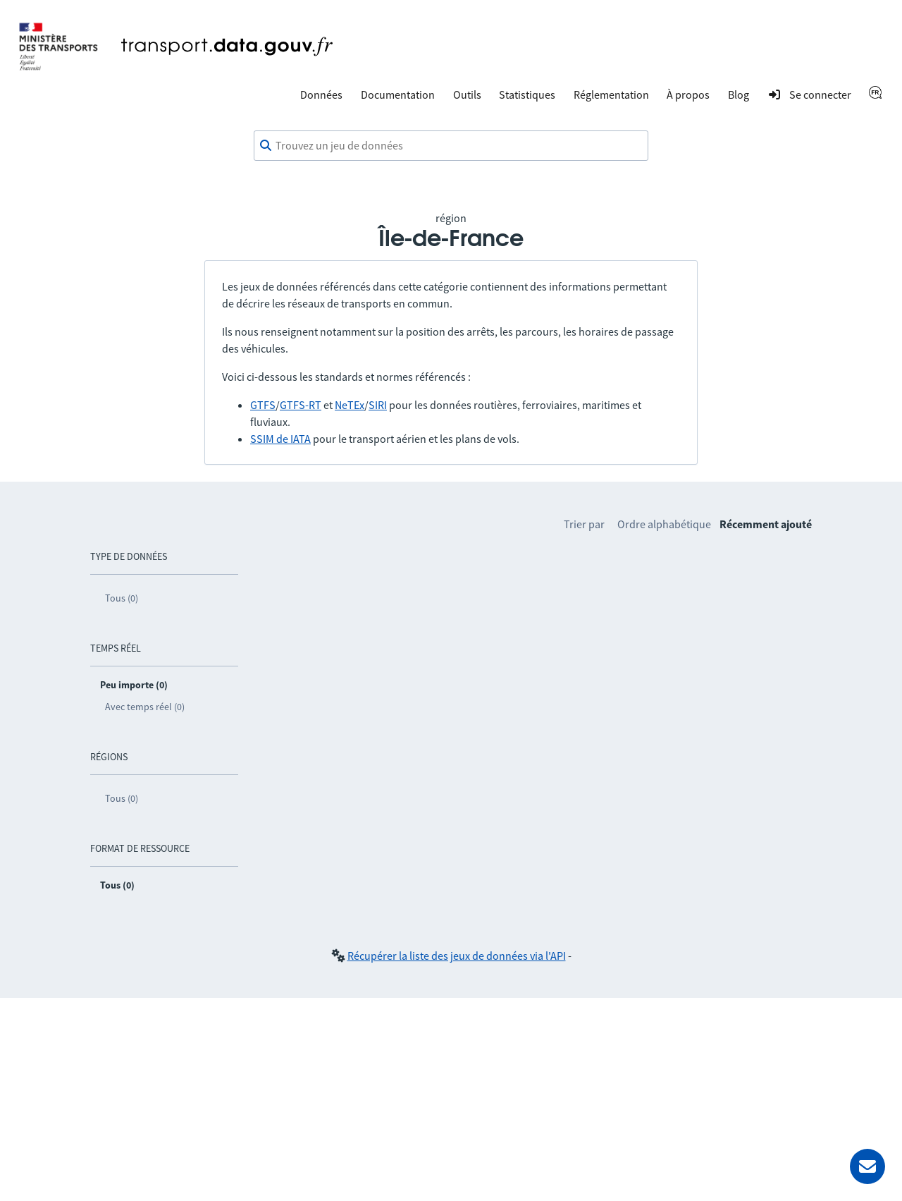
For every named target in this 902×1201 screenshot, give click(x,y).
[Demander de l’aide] (867, 1166)
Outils (467, 94)
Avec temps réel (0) (145, 706)
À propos (688, 94)
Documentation (398, 94)
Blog (738, 94)
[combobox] (451, 145)
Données (321, 94)
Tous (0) (121, 598)
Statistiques (527, 94)
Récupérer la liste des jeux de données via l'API (456, 956)
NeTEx (349, 405)
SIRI (378, 405)
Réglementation (611, 94)
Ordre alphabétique (664, 524)
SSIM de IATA (280, 439)
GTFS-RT (300, 405)
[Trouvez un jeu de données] (451, 145)
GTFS (263, 405)
